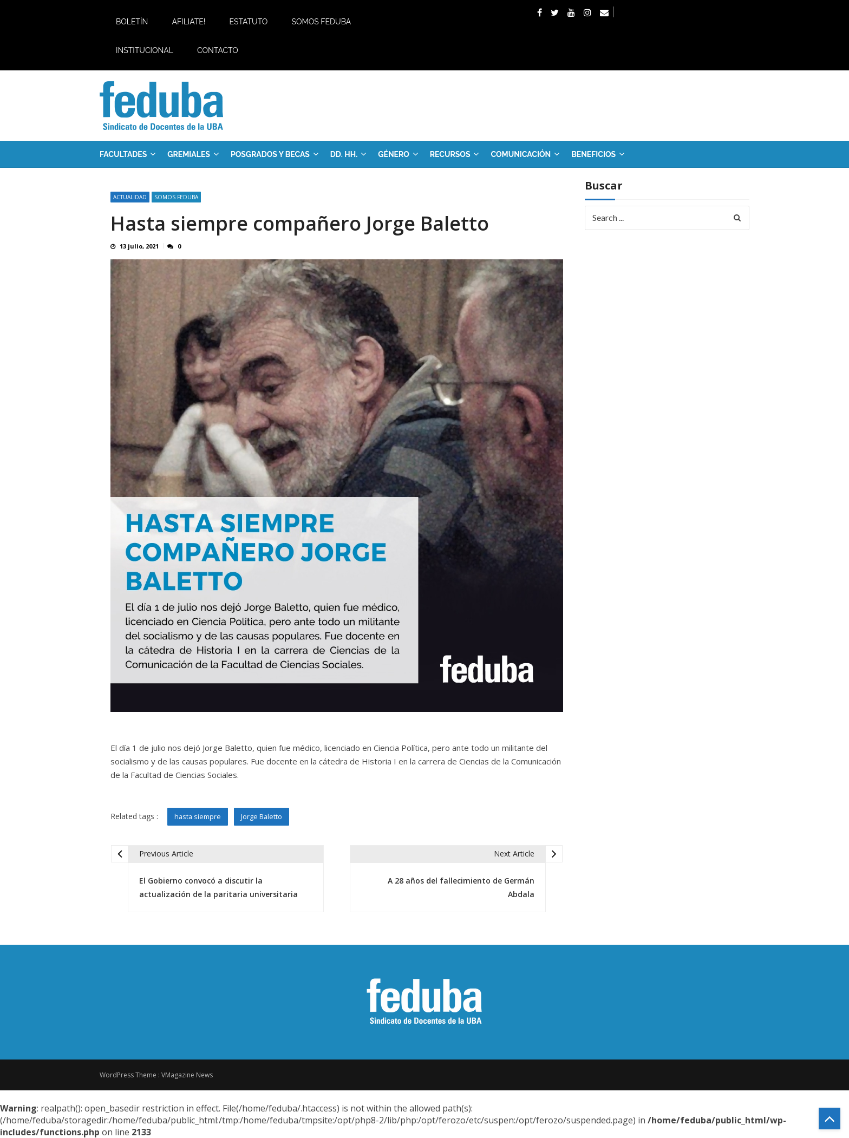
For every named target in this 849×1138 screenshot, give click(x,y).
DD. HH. (343, 154)
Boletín (132, 21)
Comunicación (521, 154)
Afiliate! (188, 21)
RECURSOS (450, 154)
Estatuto (248, 21)
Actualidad (130, 197)
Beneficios (593, 154)
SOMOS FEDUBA (176, 197)
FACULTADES (123, 154)
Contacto (217, 50)
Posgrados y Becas (270, 154)
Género (393, 154)
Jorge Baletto (261, 816)
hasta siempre (197, 816)
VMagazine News (187, 1075)
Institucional (144, 50)
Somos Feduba (321, 21)
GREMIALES (188, 154)
